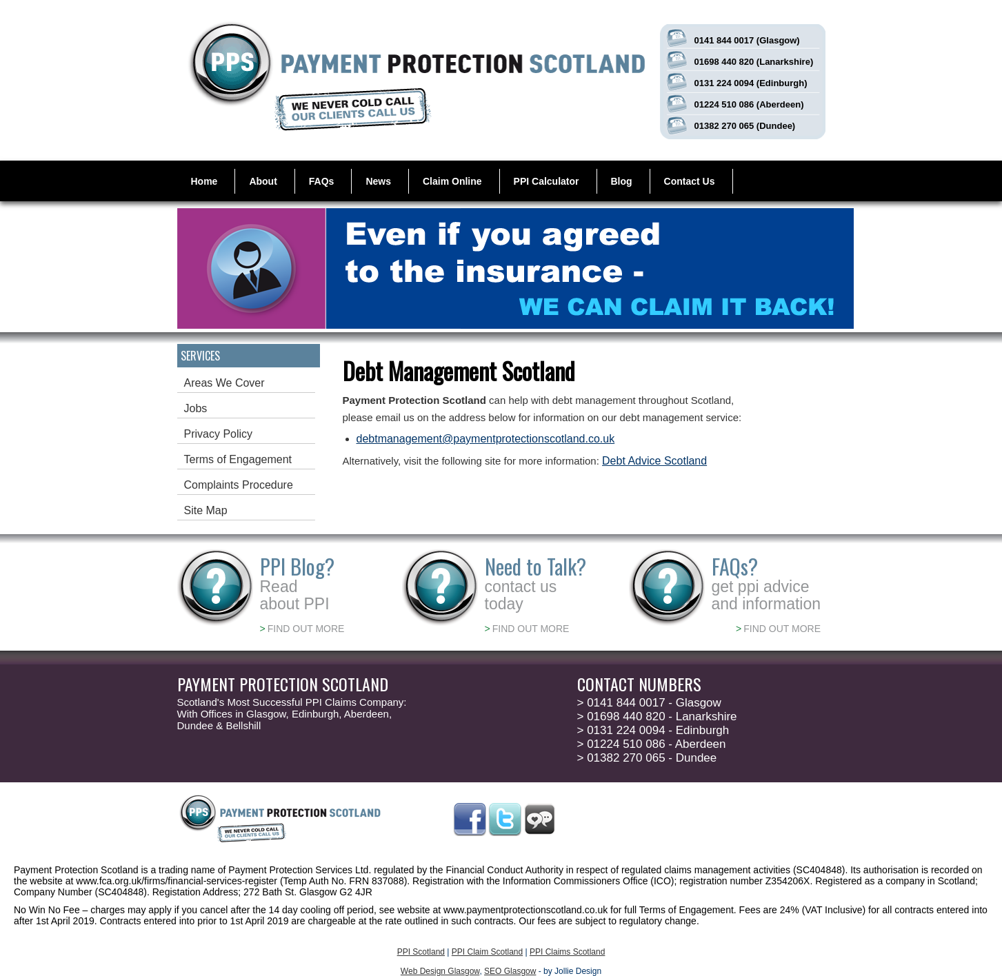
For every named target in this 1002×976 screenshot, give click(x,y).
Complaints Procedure (238, 485)
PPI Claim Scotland (487, 952)
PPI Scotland (421, 952)
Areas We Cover (224, 383)
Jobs (196, 408)
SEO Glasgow (510, 971)
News (378, 181)
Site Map (206, 510)
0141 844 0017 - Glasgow (649, 702)
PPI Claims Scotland (567, 952)
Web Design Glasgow (440, 971)
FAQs (321, 181)
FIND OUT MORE (302, 628)
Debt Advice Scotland (654, 461)
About (263, 181)
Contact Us (689, 181)
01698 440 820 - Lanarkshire (657, 716)
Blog (621, 181)
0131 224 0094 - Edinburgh (653, 730)
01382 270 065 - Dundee (647, 757)
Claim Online (452, 181)
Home (204, 181)
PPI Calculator (546, 181)
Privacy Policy (218, 434)
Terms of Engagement (238, 459)
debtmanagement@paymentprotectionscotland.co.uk (486, 439)
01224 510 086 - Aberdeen (651, 744)
